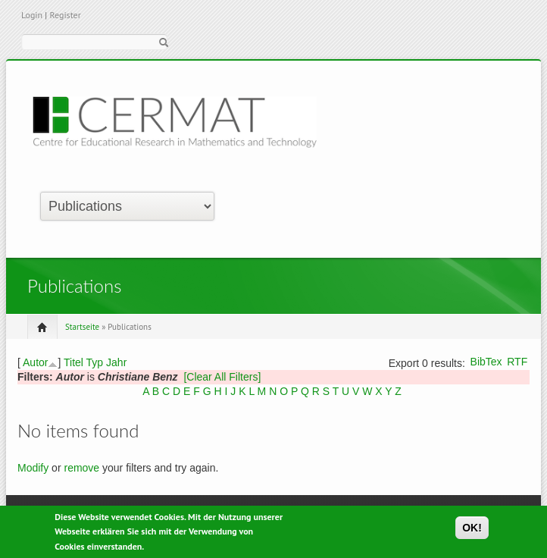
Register (64, 14)
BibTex (486, 362)
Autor (35, 362)
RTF (517, 362)
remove (81, 468)
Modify (32, 468)
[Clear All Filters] (222, 377)
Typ (95, 362)
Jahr (116, 362)
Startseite (82, 326)
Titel (73, 362)
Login (31, 14)
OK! (472, 530)
